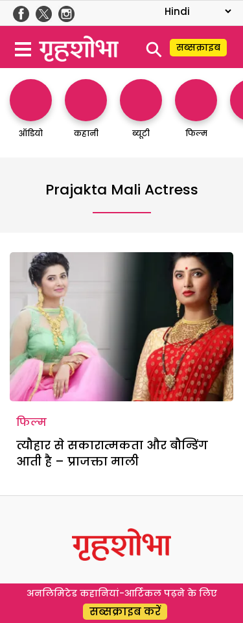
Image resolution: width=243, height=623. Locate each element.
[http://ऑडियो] (31, 115)
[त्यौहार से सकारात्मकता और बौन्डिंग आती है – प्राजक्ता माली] (121, 326)
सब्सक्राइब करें (125, 611)
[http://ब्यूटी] (141, 115)
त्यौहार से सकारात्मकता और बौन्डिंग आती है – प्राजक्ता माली (112, 453)
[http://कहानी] (86, 115)
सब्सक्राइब (198, 47)
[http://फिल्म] (196, 115)
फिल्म (31, 422)
